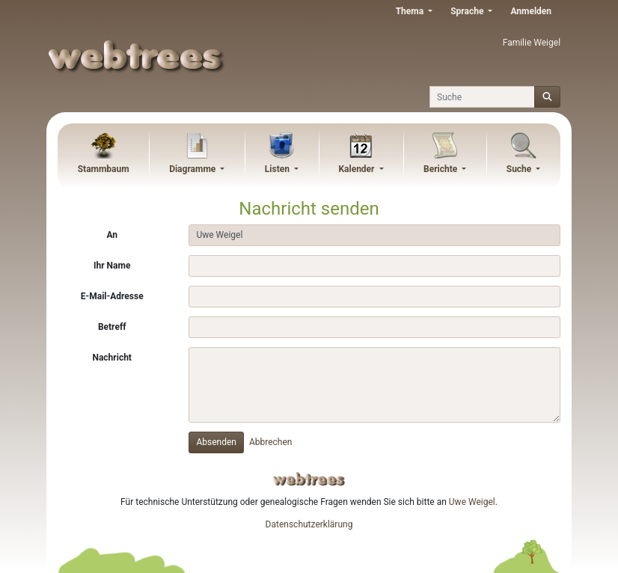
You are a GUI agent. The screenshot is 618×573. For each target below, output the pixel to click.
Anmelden (530, 11)
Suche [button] (520, 169)
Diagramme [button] (193, 169)
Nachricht (111, 357)
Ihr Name (112, 265)
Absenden (216, 442)
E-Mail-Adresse (112, 296)
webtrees (309, 479)
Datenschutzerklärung (309, 524)
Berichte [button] (441, 169)
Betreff (112, 327)
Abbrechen (271, 442)
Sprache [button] (468, 11)
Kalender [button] (357, 169)
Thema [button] (411, 11)
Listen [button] (278, 169)
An (111, 235)
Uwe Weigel (472, 502)
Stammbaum (103, 169)
